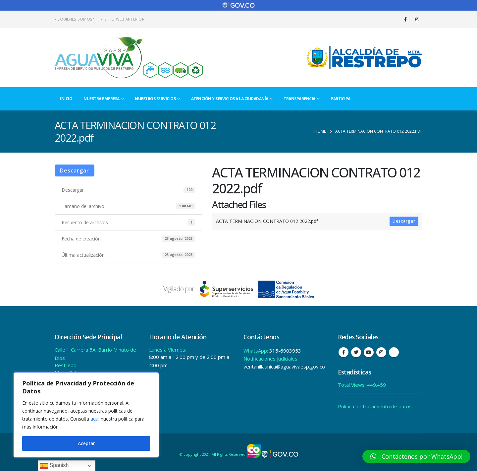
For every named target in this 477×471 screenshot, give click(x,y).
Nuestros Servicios (155, 98)
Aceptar (86, 443)
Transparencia (299, 98)
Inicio (66, 98)
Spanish (54, 466)
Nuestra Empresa (101, 98)
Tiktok (394, 352)
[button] (416, 456)
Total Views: (352, 384)
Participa (340, 98)
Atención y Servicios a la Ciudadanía (229, 98)
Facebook (343, 352)
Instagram (381, 352)
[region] (86, 415)
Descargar (74, 169)
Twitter (356, 352)
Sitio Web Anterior (122, 18)
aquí (94, 419)
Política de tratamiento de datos (375, 406)
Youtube (369, 352)
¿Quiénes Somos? (74, 18)
